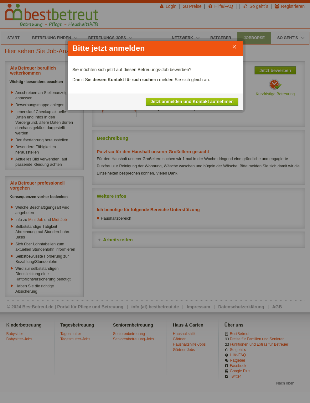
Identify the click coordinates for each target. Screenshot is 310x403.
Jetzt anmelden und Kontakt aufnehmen (192, 101)
